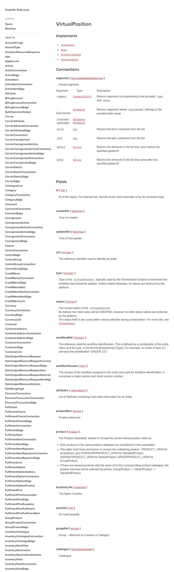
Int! (83, 366)
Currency (10, 305)
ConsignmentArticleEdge (20, 232)
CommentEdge (14, 213)
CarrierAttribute (14, 121)
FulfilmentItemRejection (19, 449)
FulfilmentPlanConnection (21, 495)
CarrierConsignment (17, 139)
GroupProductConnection (20, 522)
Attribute (10, 93)
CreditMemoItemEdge (18, 296)
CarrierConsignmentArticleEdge (24, 153)
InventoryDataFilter (17, 545)
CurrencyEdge (13, 315)
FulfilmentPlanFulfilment (20, 508)
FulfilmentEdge (14, 430)
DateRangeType (14, 388)
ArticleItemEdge (14, 89)
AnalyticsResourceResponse (22, 52)
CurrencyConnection (17, 310)
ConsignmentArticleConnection (24, 227)
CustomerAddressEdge (19, 338)
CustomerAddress (16, 329)
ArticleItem (11, 79)
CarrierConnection (16, 135)
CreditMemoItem (15, 287)
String (77, 147)
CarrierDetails (13, 167)
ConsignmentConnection (20, 236)
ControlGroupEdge (16, 268)
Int (75, 129)
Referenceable (69, 60)
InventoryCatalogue (17, 531)
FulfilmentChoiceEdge (18, 421)
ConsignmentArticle (17, 222)
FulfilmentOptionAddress (20, 472)
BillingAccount (14, 98)
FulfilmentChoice (15, 412)
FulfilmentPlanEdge (17, 499)
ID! (63, 190)
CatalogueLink (14, 185)
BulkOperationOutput (18, 112)
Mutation (10, 28)
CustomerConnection (18, 342)
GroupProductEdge (16, 527)
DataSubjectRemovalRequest (23, 356)
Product (73, 432)
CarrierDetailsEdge (16, 176)
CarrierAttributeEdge (18, 130)
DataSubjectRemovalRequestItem (25, 370)
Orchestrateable (71, 55)
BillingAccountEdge (17, 107)
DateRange (79, 110)
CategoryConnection (17, 195)
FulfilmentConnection (18, 425)
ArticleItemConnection (18, 84)
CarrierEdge (12, 181)
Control (9, 246)
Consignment (13, 218)
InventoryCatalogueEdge (20, 541)
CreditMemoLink (15, 301)
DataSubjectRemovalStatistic (22, 384)
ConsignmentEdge (16, 241)
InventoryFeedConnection (21, 564)
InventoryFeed (14, 559)
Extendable (67, 45)
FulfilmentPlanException (19, 504)
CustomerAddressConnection (23, 333)
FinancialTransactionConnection (24, 398)
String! (66, 252)
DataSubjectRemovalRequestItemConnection (32, 375)
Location (80, 487)
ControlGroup (13, 259)
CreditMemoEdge (15, 282)
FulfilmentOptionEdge (18, 481)
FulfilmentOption (15, 467)
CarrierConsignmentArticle (21, 144)
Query (9, 24)
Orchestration (67, 323)
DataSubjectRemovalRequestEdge (26, 365)
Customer (11, 324)
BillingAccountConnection (21, 103)
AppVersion (12, 61)
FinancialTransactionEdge (21, 402)
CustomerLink (13, 352)
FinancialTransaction (17, 393)
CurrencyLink (13, 319)
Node (63, 50)
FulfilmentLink (13, 462)
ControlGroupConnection (20, 264)
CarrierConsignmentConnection (24, 158)
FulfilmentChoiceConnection (22, 416)
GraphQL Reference (17, 10)
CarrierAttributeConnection (21, 126)
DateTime (77, 211)
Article (9, 66)
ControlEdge (12, 255)
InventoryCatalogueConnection (24, 536)
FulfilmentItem (13, 435)
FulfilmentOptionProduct (20, 485)
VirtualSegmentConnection (87, 78)
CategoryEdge (13, 199)
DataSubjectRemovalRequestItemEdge (28, 379)
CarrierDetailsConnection (20, 172)
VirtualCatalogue (81, 549)
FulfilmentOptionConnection (22, 476)
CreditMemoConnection (19, 278)
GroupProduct (13, 518)
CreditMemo (12, 273)
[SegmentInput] (82, 97)
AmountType (12, 47)
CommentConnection (18, 209)
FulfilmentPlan (14, 490)
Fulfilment (11, 407)
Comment (11, 204)
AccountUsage (14, 42)
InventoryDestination (17, 550)
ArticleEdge (12, 75)
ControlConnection (16, 250)
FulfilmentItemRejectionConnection (26, 453)
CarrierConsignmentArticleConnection (28, 149)
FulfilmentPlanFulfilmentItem (22, 513)
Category (10, 190)
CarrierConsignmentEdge (20, 162)
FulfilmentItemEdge (17, 444)
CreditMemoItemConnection (22, 292)
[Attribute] (78, 390)
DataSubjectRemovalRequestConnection (30, 361)
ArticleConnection (16, 70)
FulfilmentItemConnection (20, 439)
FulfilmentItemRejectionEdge (22, 458)
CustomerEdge (14, 347)
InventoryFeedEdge (17, 568)
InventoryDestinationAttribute (23, 555)
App (7, 56)
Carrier (9, 116)
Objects (10, 37)
